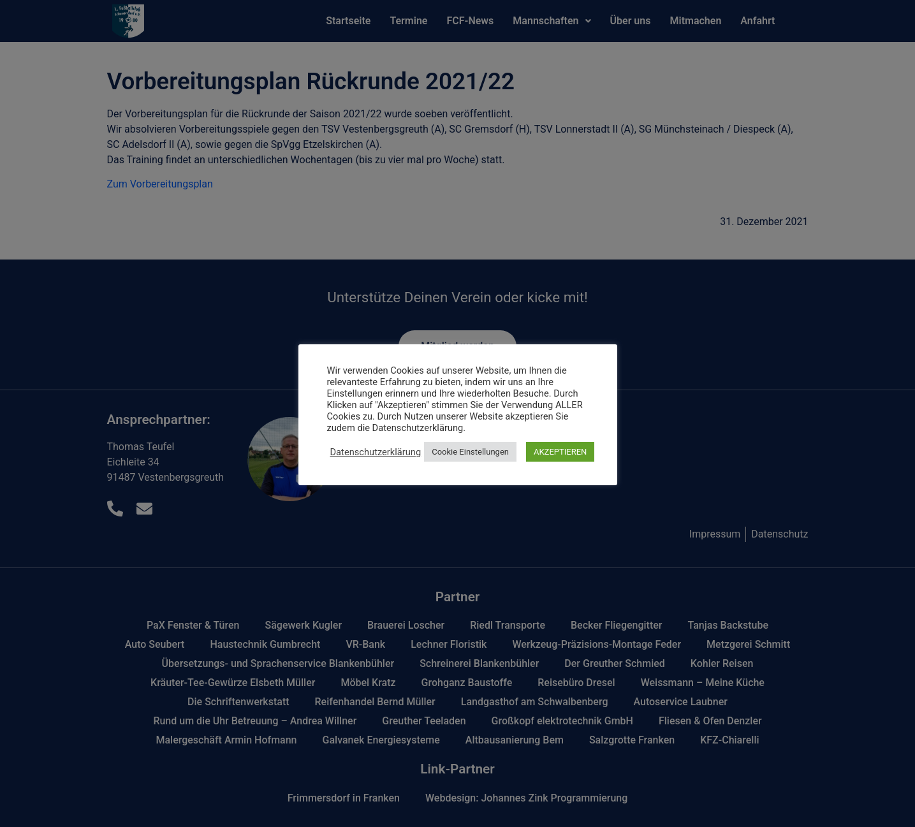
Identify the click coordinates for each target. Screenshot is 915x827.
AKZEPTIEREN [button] (560, 452)
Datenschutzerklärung (375, 452)
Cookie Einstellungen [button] (470, 452)
